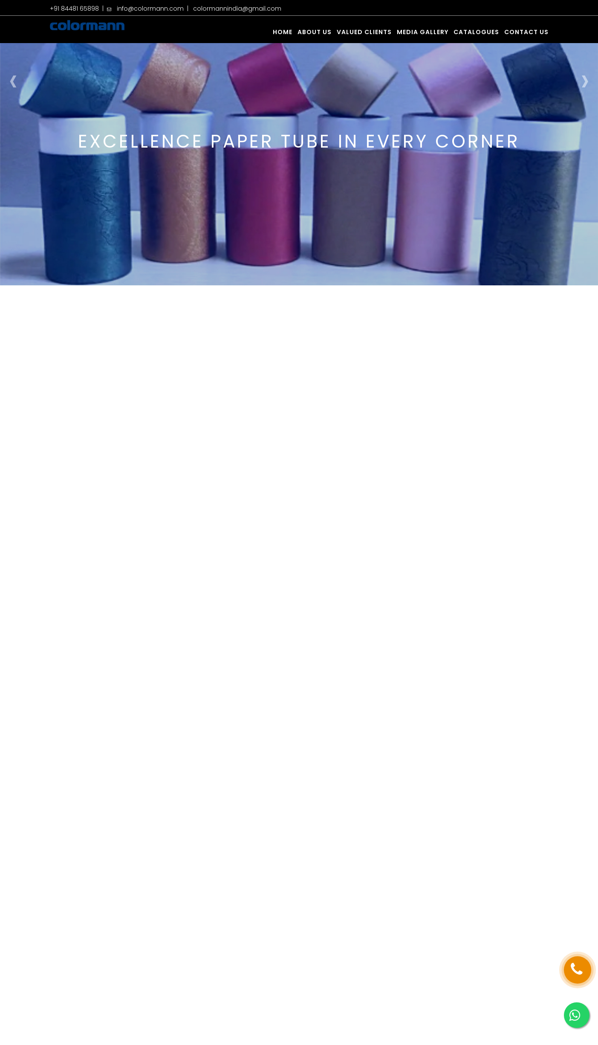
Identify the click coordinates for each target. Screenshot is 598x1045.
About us (315, 32)
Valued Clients (364, 32)
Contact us (526, 32)
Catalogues (476, 32)
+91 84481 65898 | (78, 8)
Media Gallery (422, 32)
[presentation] (13, 79)
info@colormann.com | (154, 8)
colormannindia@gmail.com (237, 8)
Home (282, 32)
